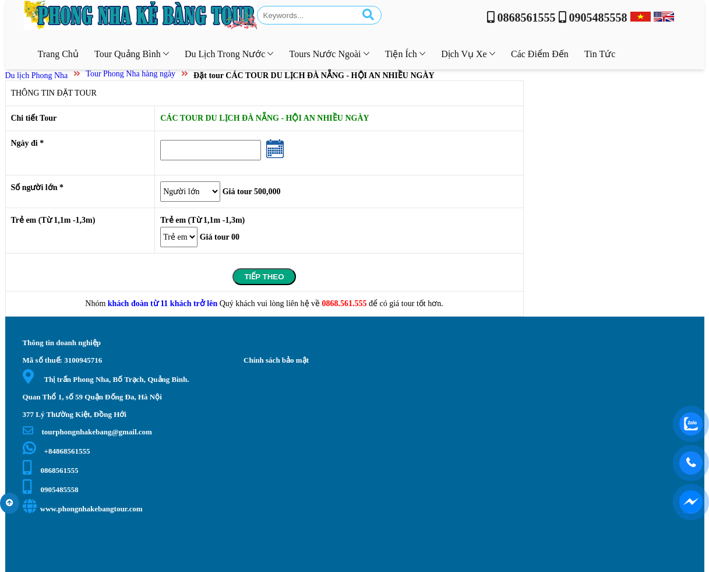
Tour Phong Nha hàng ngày (130, 73)
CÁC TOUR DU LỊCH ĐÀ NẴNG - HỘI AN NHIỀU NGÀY (264, 118)
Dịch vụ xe (468, 54)
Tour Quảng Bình (131, 54)
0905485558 (51, 489)
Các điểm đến (540, 54)
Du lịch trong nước (229, 54)
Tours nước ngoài (329, 54)
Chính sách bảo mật (276, 360)
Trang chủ (58, 54)
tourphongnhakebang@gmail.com (87, 431)
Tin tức (599, 54)
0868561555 (51, 470)
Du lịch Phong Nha (36, 75)
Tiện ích (405, 54)
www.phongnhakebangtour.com (83, 508)
